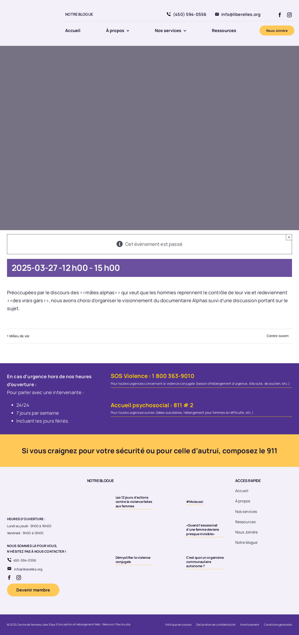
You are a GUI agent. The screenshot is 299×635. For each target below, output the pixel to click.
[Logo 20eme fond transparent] (27, 5)
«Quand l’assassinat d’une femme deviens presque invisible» (202, 529)
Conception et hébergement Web (78, 624)
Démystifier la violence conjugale (133, 559)
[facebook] (280, 15)
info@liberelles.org (28, 569)
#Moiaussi (194, 501)
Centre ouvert (277, 336)
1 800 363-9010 (173, 376)
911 (272, 450)
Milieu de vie (19, 336)
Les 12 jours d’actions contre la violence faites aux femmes (134, 501)
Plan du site (123, 624)
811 (178, 405)
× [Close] (289, 237)
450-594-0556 (24, 560)
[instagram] (289, 15)
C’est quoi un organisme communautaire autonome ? (205, 561)
